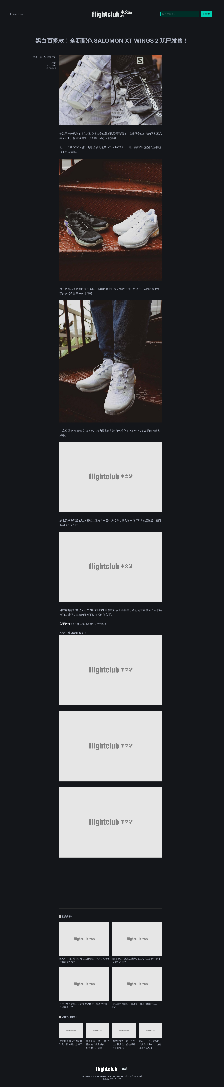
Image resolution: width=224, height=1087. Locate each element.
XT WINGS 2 (51, 68)
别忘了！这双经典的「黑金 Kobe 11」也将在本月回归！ (150, 1044)
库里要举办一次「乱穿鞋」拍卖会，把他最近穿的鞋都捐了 (123, 1044)
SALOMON (51, 66)
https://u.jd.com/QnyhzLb (89, 624)
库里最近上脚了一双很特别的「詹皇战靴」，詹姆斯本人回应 (97, 1044)
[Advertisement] (110, 882)
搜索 (206, 14)
